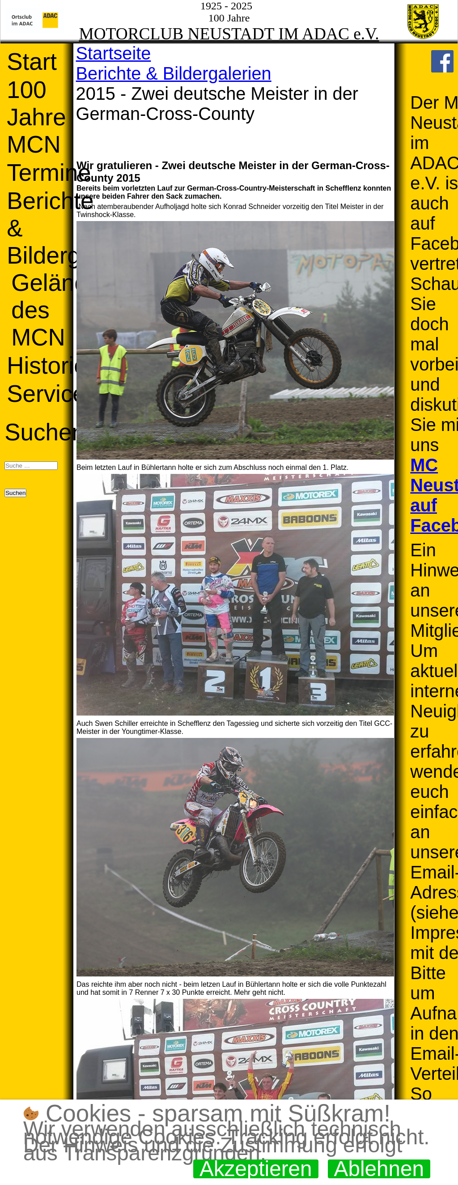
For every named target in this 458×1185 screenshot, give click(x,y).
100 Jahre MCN (36, 117)
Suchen (44, 432)
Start (32, 61)
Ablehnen (379, 1168)
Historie (47, 365)
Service (46, 393)
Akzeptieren (255, 1168)
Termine (49, 172)
